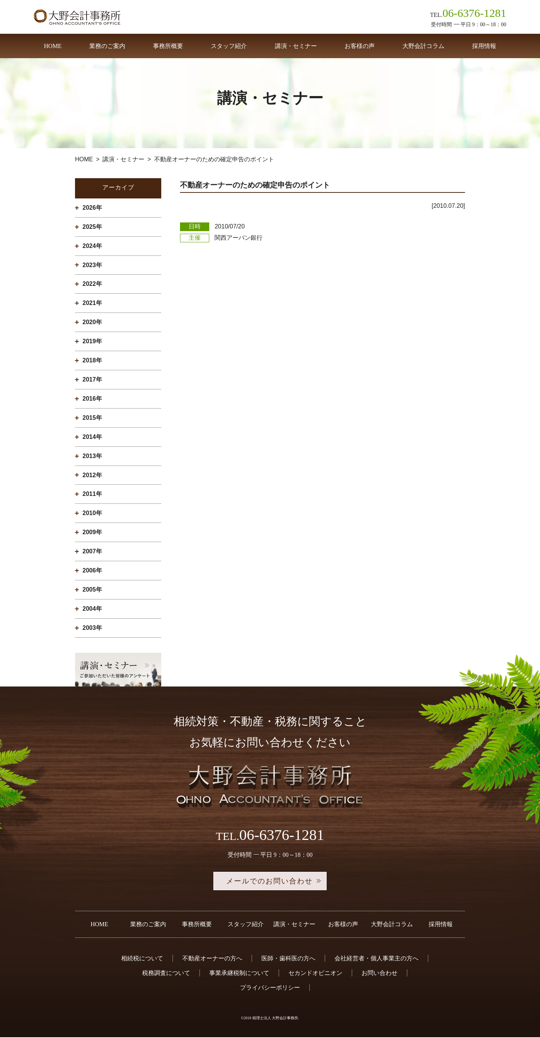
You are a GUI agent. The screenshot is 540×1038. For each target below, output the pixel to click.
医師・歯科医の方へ (288, 959)
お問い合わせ (380, 974)
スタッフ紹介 (229, 46)
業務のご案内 (107, 46)
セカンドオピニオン (315, 974)
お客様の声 (360, 46)
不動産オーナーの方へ (212, 959)
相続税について (142, 959)
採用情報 (484, 46)
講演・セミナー (296, 46)
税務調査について (166, 974)
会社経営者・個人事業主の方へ (376, 959)
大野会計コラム (423, 46)
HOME (53, 46)
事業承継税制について (239, 974)
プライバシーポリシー (270, 988)
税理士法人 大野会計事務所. (275, 1019)
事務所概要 (168, 46)
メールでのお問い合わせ (270, 881)
